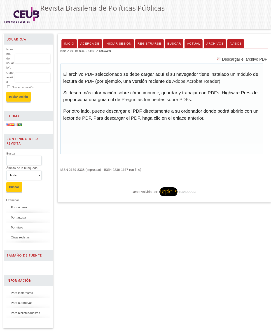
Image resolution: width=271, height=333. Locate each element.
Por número (19, 207)
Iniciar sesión (118, 43)
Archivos (214, 43)
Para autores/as (21, 302)
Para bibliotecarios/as (25, 313)
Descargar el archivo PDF (244, 59)
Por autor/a (18, 217)
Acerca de (90, 43)
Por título (17, 227)
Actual (193, 43)
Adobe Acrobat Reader (195, 81)
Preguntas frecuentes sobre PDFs (156, 99)
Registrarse (149, 43)
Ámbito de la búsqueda (21, 168)
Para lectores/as (22, 293)
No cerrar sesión (23, 87)
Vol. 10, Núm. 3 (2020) (82, 51)
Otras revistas (20, 237)
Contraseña (10, 77)
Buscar (11, 153)
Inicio (69, 43)
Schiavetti (105, 51)
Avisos (236, 43)
